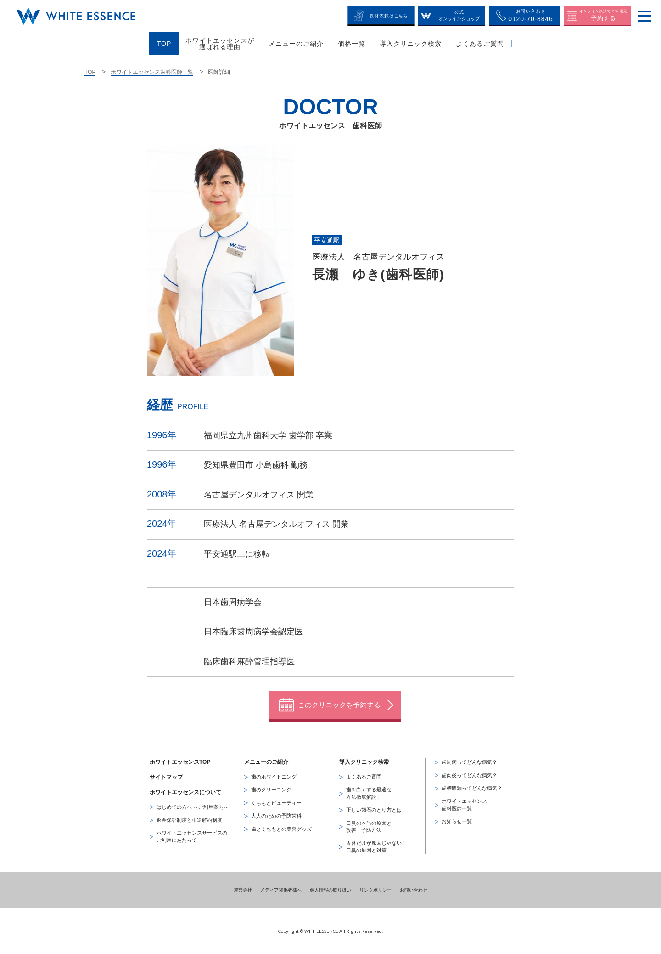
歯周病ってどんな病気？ (469, 761)
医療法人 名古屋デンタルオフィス (378, 256)
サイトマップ (166, 776)
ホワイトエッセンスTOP (180, 761)
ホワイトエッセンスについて (185, 792)
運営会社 (243, 889)
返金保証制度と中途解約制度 (189, 819)
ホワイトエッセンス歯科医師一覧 (152, 72)
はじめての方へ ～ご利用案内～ (193, 806)
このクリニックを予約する (339, 704)
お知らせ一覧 (457, 821)
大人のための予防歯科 (276, 815)
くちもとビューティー (276, 802)
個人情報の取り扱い (330, 889)
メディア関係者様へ (281, 889)
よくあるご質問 (363, 776)
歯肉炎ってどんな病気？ (469, 775)
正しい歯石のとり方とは (374, 809)
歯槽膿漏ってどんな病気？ (472, 787)
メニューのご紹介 (266, 761)
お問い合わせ (413, 889)
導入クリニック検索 (364, 761)
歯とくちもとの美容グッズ (281, 828)
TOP (89, 72)
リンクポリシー (375, 889)
